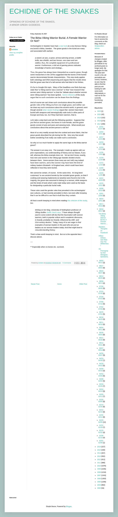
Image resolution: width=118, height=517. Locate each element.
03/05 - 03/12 (101, 395)
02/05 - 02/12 (101, 416)
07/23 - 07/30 (101, 292)
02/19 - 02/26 (101, 406)
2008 (99, 472)
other (45, 110)
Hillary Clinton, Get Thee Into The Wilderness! (104, 241)
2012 (99, 459)
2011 (99, 463)
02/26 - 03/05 (101, 401)
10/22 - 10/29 (101, 179)
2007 (99, 475)
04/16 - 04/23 (101, 364)
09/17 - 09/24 (101, 205)
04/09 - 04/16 (101, 370)
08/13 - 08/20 (101, 277)
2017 (99, 124)
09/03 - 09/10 (101, 262)
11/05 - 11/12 (101, 169)
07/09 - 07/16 (101, 303)
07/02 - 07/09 (101, 308)
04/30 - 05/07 (101, 354)
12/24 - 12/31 (101, 133)
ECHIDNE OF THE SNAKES (54, 11)
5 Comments (67, 263)
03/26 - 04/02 (101, 380)
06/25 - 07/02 (101, 313)
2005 (99, 482)
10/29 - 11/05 (101, 174)
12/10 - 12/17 (101, 143)
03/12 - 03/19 (101, 390)
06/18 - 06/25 (101, 318)
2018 (99, 121)
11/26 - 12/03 (101, 153)
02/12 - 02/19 (101, 411)
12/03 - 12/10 (101, 148)
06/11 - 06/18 (101, 323)
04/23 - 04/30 (101, 359)
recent (49, 110)
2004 (99, 485)
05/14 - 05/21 (101, 344)
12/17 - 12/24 (101, 138)
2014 (99, 453)
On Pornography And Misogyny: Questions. (103, 253)
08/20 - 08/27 (101, 272)
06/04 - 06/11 (101, 328)
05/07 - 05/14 (101, 349)
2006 (99, 478)
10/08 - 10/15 (101, 189)
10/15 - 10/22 (101, 184)
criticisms (71, 95)
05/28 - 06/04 (101, 334)
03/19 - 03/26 (101, 385)
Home (59, 284)
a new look (63, 46)
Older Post (83, 284)
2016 (99, 447)
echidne (41, 263)
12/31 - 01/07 (101, 128)
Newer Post (35, 284)
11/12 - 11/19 (101, 164)
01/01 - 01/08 (101, 442)
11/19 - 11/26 (101, 159)
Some (64, 95)
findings (56, 110)
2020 (99, 114)
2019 (99, 118)
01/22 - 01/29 (101, 426)
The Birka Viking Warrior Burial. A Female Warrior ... (103, 218)
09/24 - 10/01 (101, 200)
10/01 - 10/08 (101, 194)
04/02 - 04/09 (101, 375)
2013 (99, 456)
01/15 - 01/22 (101, 431)
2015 (99, 450)
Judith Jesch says (54, 212)
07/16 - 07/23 (101, 298)
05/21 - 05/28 (101, 339)
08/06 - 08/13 (101, 282)
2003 (99, 488)
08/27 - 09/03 (101, 267)
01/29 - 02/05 (101, 421)
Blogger (69, 506)
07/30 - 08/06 (101, 287)
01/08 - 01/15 (101, 436)
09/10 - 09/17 (101, 210)
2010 (99, 466)
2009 (99, 469)
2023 (99, 111)
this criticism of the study (77, 201)
